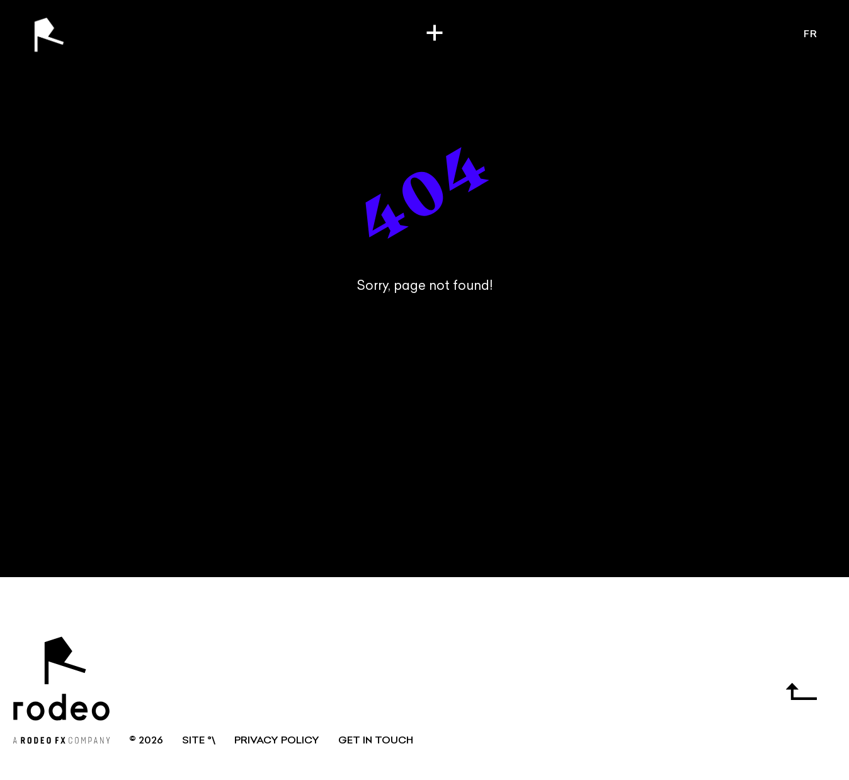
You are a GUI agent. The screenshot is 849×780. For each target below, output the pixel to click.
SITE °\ (198, 741)
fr (811, 35)
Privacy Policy (276, 741)
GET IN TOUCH (375, 741)
